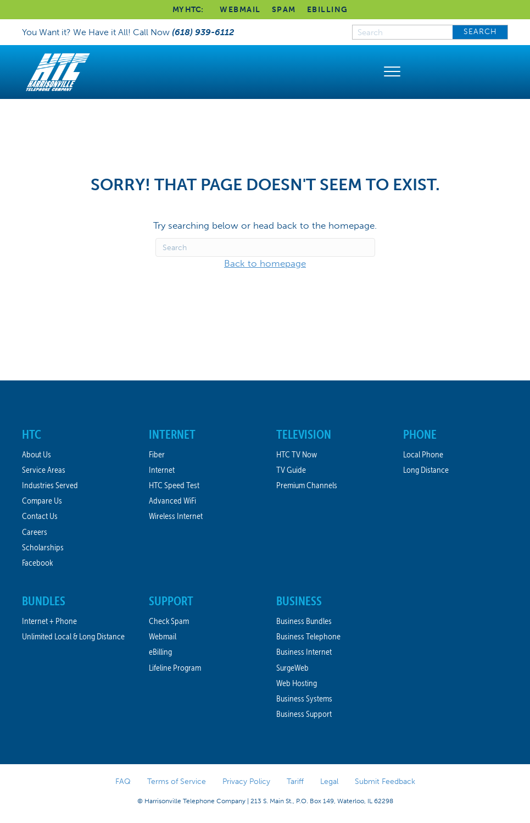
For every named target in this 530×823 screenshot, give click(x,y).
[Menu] (392, 72)
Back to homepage (265, 263)
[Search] (265, 247)
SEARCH (480, 31)
